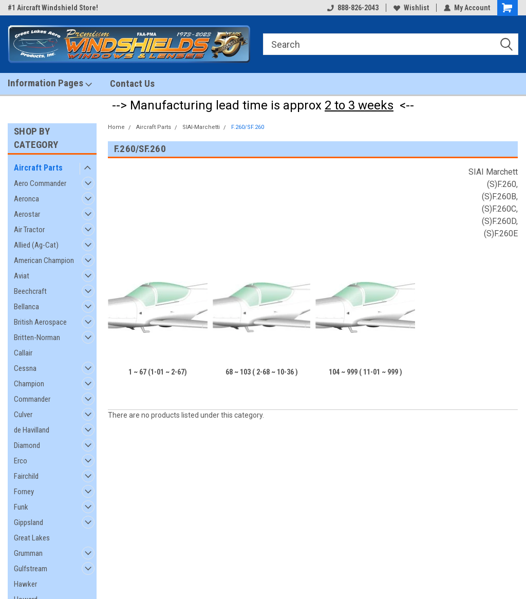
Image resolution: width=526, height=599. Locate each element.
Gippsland (28, 522)
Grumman (28, 553)
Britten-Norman (37, 337)
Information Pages (50, 83)
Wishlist (411, 8)
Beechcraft (30, 291)
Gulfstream (30, 568)
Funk (21, 507)
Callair (23, 353)
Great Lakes (32, 537)
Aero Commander (40, 183)
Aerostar (27, 214)
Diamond (27, 445)
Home (116, 127)
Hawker (25, 584)
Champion (29, 383)
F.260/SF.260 (247, 127)
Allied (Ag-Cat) (36, 245)
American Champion (44, 260)
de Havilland (31, 430)
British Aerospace (40, 322)
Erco (20, 460)
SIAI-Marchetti (201, 127)
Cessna (25, 368)
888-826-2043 (353, 8)
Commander (32, 399)
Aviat (21, 275)
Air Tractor (29, 229)
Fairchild (26, 476)
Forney (24, 491)
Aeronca (26, 198)
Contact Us (132, 83)
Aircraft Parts (38, 168)
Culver (23, 414)
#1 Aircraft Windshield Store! (53, 8)
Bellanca (26, 306)
